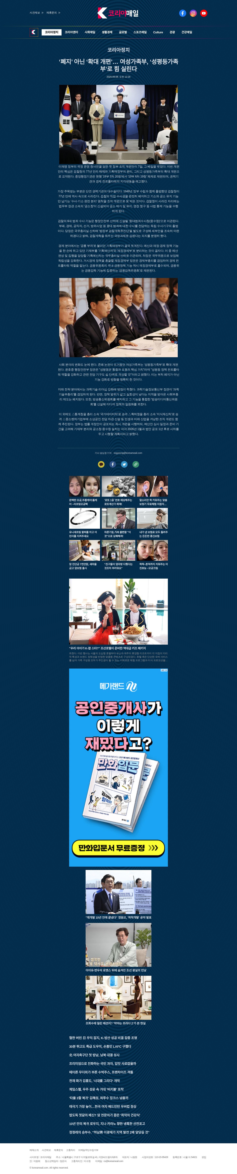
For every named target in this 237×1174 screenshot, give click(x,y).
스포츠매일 (140, 32)
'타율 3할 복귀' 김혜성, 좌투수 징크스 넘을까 (98, 1098)
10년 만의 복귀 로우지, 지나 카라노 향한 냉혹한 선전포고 (107, 1124)
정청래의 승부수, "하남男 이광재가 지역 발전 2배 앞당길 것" (109, 1132)
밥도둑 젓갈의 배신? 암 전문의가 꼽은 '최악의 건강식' (104, 1115)
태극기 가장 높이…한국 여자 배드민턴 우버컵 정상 (102, 1106)
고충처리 (70, 1150)
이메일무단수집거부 (88, 1150)
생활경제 (107, 32)
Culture (158, 32)
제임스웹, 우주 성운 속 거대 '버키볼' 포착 (96, 1089)
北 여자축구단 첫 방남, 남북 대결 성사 (94, 1055)
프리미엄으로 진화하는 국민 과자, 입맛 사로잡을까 (102, 1064)
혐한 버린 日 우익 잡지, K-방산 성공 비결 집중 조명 (103, 1038)
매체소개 (34, 1150)
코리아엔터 (71, 32)
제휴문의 (51, 12)
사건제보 (35, 12)
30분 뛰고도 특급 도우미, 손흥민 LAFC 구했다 (100, 1046)
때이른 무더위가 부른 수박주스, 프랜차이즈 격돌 (101, 1072)
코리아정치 (51, 32)
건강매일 (187, 32)
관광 (172, 32)
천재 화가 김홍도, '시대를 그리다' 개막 (94, 1081)
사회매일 (90, 32)
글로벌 (123, 32)
